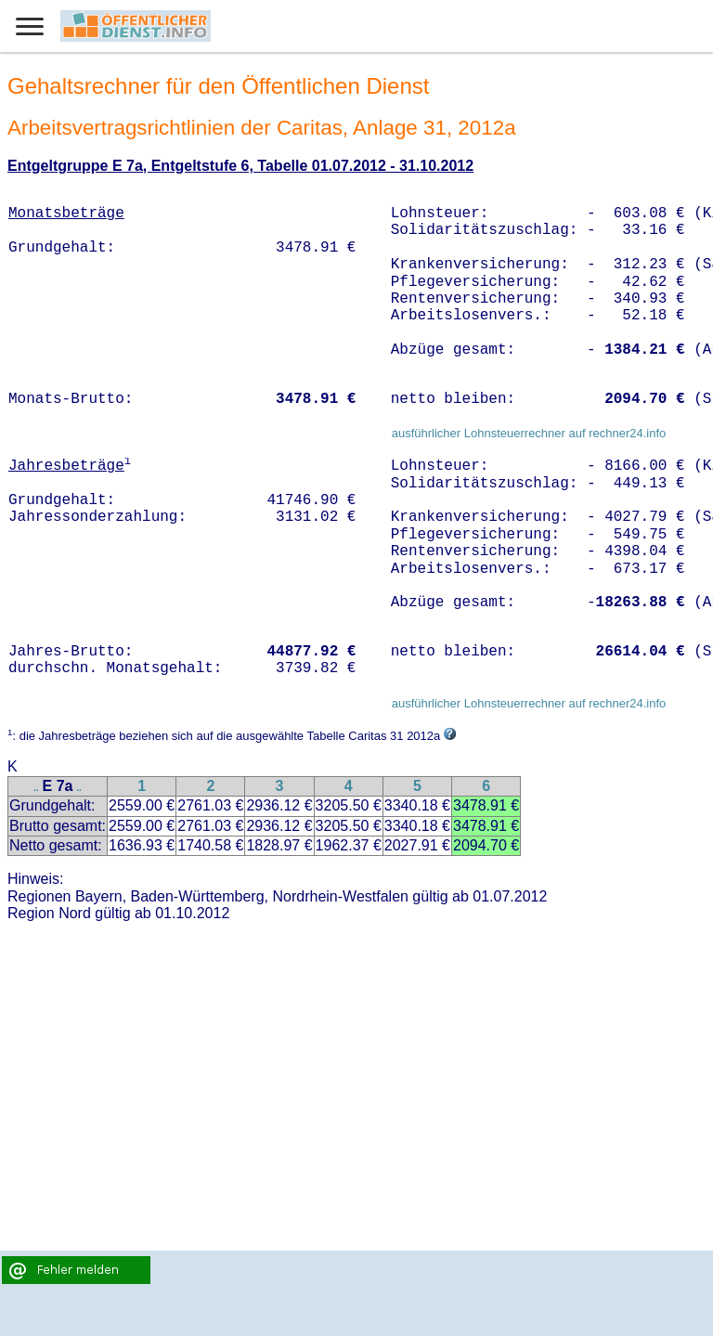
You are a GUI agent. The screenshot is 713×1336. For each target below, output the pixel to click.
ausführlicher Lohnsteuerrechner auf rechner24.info (529, 433)
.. (36, 788)
